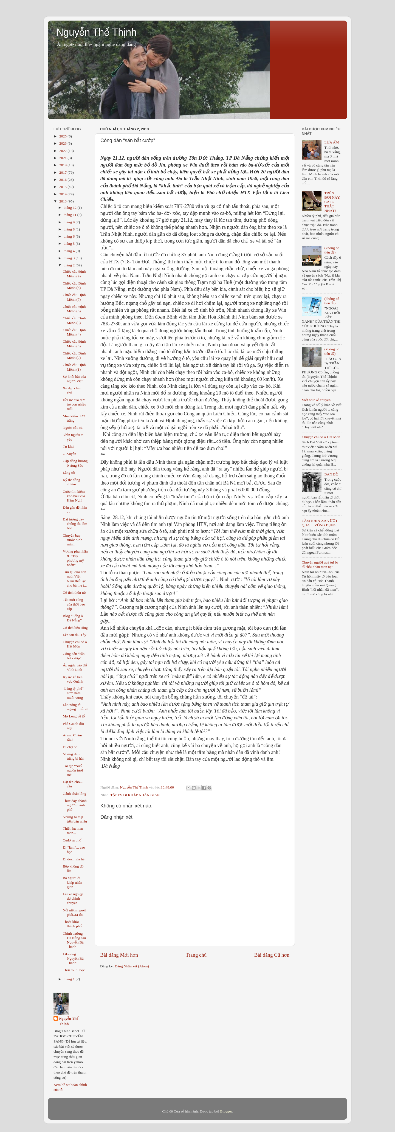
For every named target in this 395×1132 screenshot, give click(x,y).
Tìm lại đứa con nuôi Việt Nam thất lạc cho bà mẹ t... (75, 578)
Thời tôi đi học (74, 970)
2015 (63, 187)
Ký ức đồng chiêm (71, 482)
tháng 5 (70, 243)
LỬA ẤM (331, 142)
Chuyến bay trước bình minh (72, 539)
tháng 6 (70, 236)
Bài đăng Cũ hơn (271, 955)
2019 (63, 165)
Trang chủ (196, 955)
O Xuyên (69, 454)
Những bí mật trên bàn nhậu (75, 819)
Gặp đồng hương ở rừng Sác (75, 463)
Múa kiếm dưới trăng (74, 418)
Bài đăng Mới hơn (119, 955)
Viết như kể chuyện (316, 400)
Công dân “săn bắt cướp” (73, 656)
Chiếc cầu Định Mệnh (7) (74, 297)
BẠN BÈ (331, 474)
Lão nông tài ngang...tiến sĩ (75, 707)
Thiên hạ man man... (73, 830)
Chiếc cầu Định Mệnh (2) (74, 355)
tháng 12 (70, 207)
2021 (63, 158)
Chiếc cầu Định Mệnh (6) (74, 309)
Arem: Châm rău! (72, 737)
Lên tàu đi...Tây (74, 635)
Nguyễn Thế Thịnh (96, 32)
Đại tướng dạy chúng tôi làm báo (75, 523)
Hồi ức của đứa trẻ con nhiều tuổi (74, 404)
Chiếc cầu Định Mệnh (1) (74, 367)
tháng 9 (70, 222)
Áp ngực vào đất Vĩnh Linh (75, 667)
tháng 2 (70, 265)
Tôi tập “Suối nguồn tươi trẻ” (73, 770)
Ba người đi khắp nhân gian (72, 882)
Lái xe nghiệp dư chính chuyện (73, 898)
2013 (63, 201)
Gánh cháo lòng (74, 794)
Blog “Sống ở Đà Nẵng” (73, 618)
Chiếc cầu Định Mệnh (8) (74, 285)
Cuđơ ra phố (72, 840)
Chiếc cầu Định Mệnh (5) (74, 320)
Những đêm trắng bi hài (73, 756)
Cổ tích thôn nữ (74, 592)
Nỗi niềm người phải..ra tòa (74, 912)
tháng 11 (70, 215)
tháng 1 (70, 979)
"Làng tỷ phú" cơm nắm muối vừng (73, 692)
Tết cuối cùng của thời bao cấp (74, 604)
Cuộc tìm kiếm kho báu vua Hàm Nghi (74, 495)
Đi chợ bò (70, 747)
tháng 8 (70, 229)
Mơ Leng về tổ (74, 716)
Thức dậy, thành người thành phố (75, 805)
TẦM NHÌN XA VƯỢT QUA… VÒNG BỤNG (319, 523)
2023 (63, 143)
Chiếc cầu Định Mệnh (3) (74, 343)
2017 (63, 172)
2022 (63, 151)
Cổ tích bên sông (75, 628)
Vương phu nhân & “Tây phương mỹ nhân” (75, 558)
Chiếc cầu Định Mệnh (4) (74, 332)
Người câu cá (73, 428)
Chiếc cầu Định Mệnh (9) (74, 273)
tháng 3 (70, 258)
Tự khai (68, 446)
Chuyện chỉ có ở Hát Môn (75, 644)
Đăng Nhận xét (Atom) (132, 966)
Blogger (226, 1111)
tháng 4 (70, 251)
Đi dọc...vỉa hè (73, 859)
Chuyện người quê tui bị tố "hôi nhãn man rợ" (320, 564)
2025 (63, 136)
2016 (63, 180)
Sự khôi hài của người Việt (74, 378)
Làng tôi (69, 473)
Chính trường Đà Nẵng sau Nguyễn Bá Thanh (74, 940)
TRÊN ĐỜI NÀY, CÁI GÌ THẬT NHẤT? (332, 202)
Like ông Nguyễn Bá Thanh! (73, 958)
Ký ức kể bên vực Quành (73, 679)
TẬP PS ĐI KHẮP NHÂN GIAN (135, 795)
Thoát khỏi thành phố (72, 924)
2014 (63, 194)
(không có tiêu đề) (331, 250)
